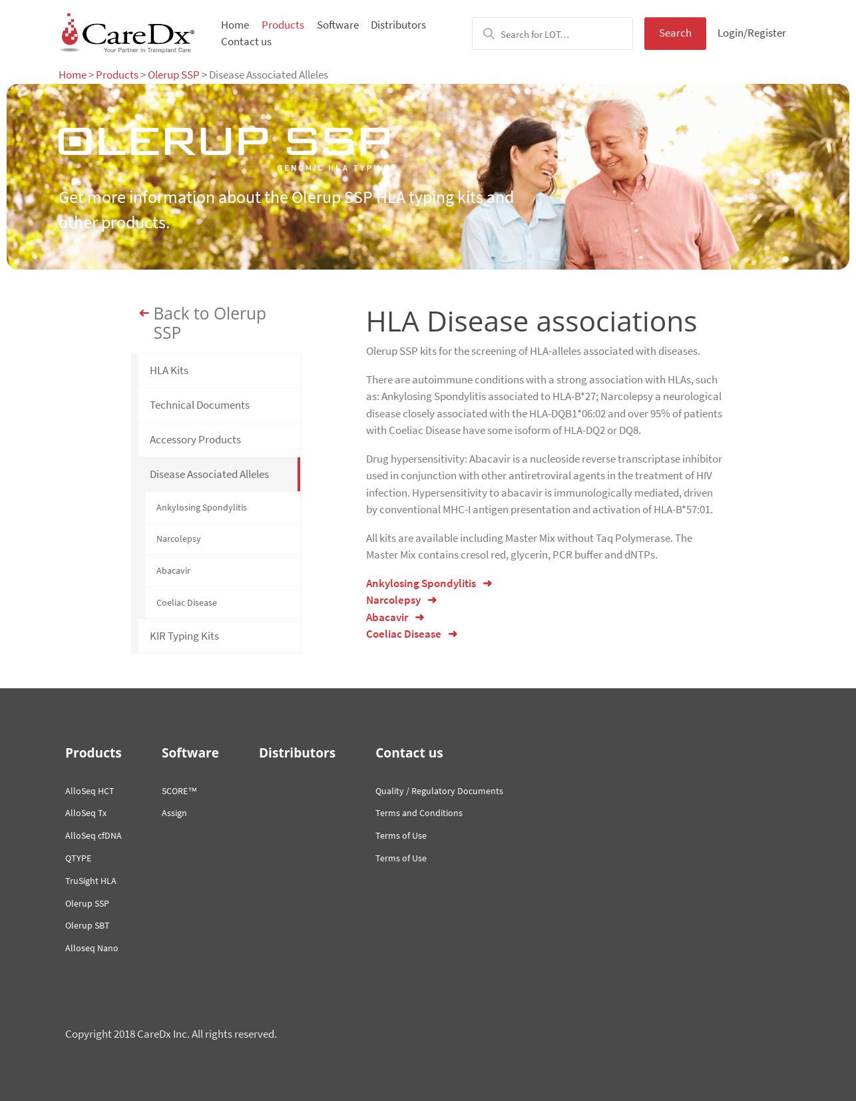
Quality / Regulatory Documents (439, 791)
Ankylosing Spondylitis (201, 507)
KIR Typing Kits (184, 635)
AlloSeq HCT (89, 791)
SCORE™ (179, 791)
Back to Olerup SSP (210, 323)
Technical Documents (200, 404)
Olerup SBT (87, 925)
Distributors (398, 24)
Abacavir (173, 570)
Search (675, 32)
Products (283, 24)
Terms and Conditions (419, 813)
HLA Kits (169, 370)
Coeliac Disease (186, 602)
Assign (174, 813)
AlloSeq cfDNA (93, 835)
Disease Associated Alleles (209, 474)
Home (235, 24)
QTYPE (78, 858)
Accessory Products (195, 439)
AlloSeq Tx (86, 813)
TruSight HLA (90, 881)
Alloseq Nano (91, 948)
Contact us (246, 41)
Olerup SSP (174, 74)
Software (338, 24)
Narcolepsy (178, 539)
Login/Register (752, 32)
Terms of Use (401, 835)
